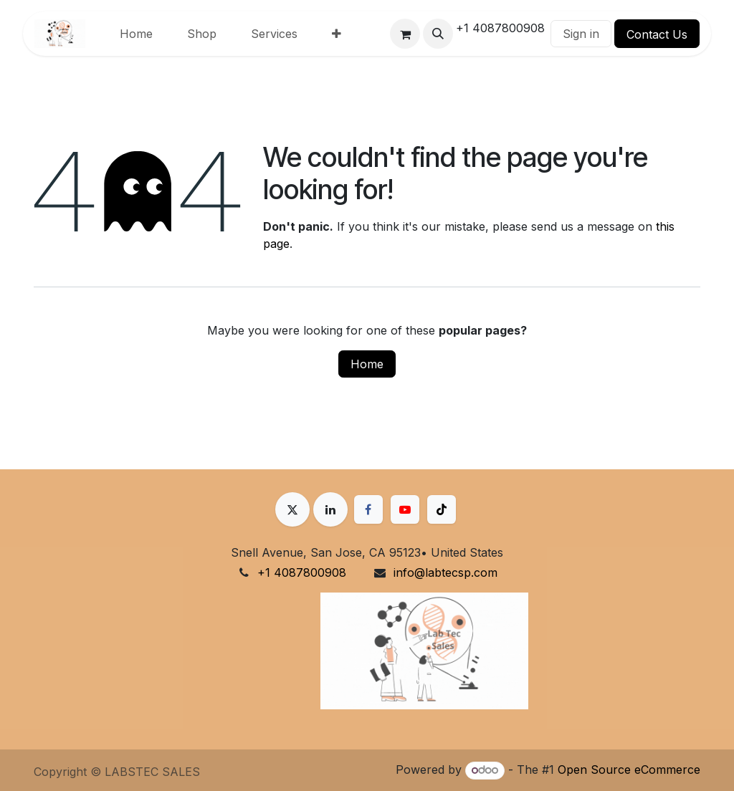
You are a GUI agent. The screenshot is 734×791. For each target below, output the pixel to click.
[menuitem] (136, 33)
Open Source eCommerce (629, 769)
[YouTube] (405, 509)
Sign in (581, 34)
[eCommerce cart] (405, 34)
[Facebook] (368, 509)
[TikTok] (441, 509)
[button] (438, 34)
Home (367, 364)
